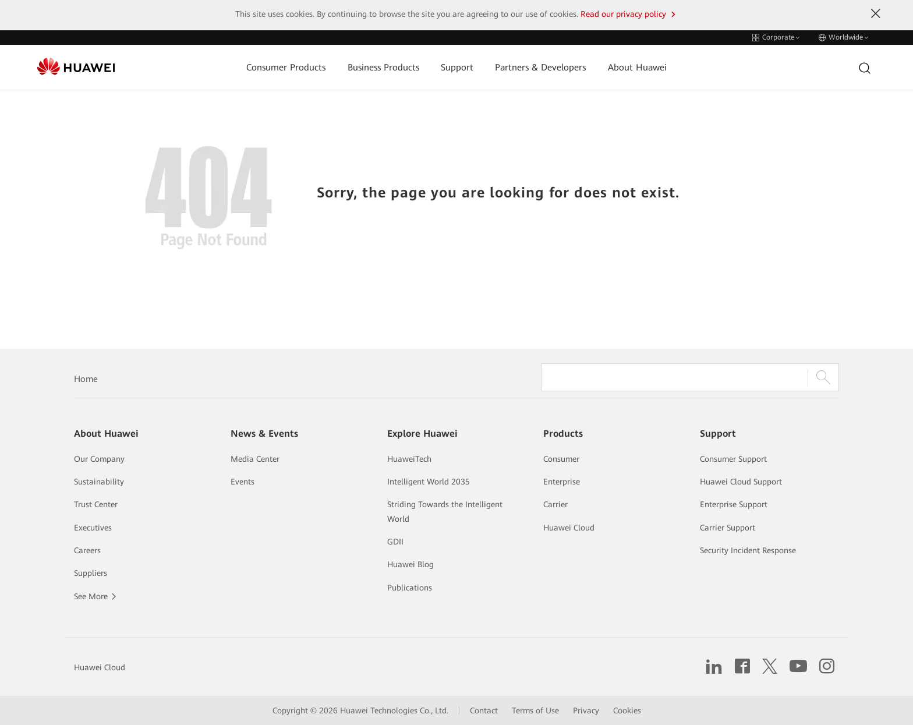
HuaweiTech (409, 459)
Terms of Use (535, 710)
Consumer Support (733, 459)
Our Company (99, 459)
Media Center (255, 459)
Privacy (586, 710)
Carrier (555, 504)
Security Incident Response (748, 550)
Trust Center (96, 504)
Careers (87, 550)
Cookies (627, 710)
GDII (395, 541)
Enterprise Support (733, 504)
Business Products (383, 67)
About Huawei (637, 67)
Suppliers (90, 573)
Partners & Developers (540, 67)
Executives (93, 527)
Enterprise (561, 481)
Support (457, 67)
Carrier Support (727, 527)
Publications (409, 587)
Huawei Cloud (568, 527)
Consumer (561, 459)
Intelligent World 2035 (428, 481)
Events (242, 481)
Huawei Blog (410, 564)
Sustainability (99, 481)
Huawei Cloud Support (741, 481)
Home (86, 379)
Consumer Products (285, 67)
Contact (484, 710)
